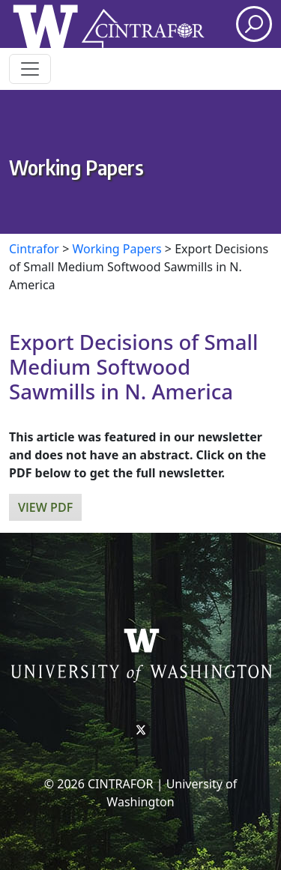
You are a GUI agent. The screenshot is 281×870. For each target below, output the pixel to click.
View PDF (45, 507)
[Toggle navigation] (30, 69)
